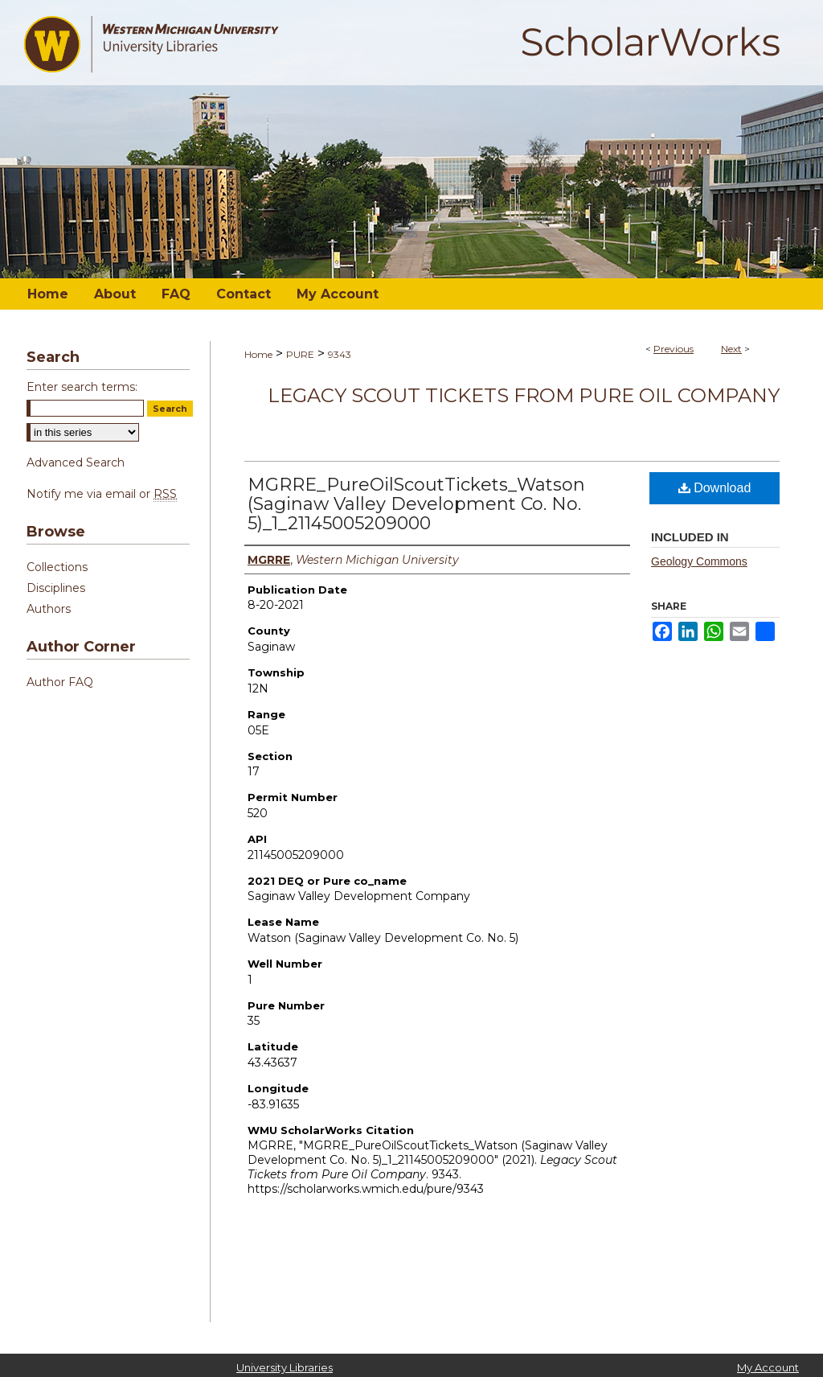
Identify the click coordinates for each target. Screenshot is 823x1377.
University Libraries (284, 1367)
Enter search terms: (82, 387)
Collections (57, 567)
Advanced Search (76, 462)
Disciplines (56, 588)
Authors (49, 609)
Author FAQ (60, 682)
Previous (673, 349)
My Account (768, 1367)
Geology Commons (699, 561)
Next (731, 349)
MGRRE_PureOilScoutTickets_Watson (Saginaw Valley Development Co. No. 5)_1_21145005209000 (416, 504)
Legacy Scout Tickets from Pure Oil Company (524, 395)
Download (714, 488)
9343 (339, 354)
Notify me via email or (102, 494)
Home (258, 354)
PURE (300, 354)
